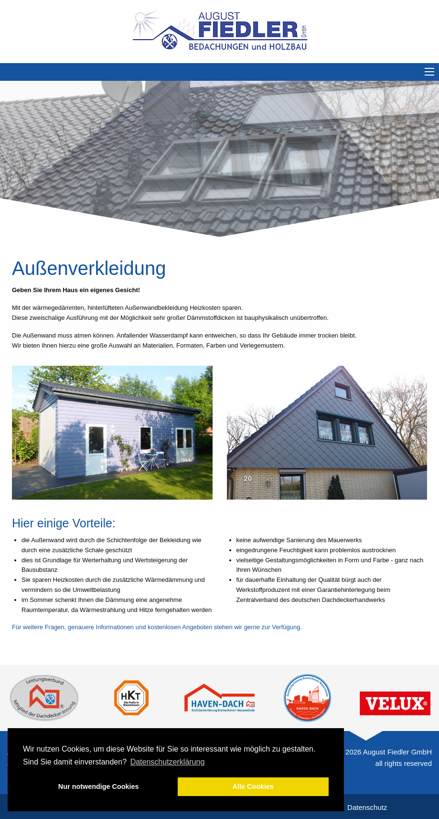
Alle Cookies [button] (253, 786)
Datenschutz (367, 807)
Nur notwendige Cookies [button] (98, 786)
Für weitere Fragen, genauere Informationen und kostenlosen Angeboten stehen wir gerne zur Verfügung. (157, 627)
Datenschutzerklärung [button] (167, 762)
